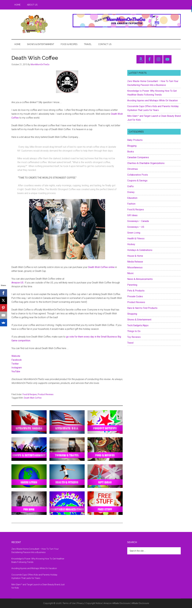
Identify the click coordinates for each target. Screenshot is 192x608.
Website (15, 356)
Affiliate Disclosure (140, 603)
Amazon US (17, 282)
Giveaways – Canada (138, 221)
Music (130, 273)
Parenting (132, 284)
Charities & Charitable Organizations (146, 163)
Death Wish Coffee (33, 398)
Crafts (130, 186)
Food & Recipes (30, 394)
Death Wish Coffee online (101, 267)
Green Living (133, 232)
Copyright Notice (94, 603)
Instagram (16, 367)
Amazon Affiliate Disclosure (117, 603)
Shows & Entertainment (139, 319)
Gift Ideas (132, 215)
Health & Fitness (135, 238)
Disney (131, 192)
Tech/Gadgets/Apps (137, 325)
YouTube (15, 371)
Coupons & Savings (137, 180)
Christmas (132, 169)
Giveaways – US (135, 226)
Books (130, 151)
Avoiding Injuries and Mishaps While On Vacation (152, 100)
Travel (130, 342)
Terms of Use (69, 603)
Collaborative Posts (137, 174)
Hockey (131, 244)
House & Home (135, 255)
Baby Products (135, 140)
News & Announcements (140, 279)
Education (132, 198)
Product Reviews (45, 394)
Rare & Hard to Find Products (142, 308)
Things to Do (133, 331)
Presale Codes (135, 296)
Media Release (135, 261)
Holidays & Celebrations (139, 250)
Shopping (132, 313)
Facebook (16, 359)
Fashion (131, 203)
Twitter (15, 363)
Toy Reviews (134, 337)
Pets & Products (135, 290)
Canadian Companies (138, 157)
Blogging (131, 145)
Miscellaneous (135, 267)
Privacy (80, 603)
